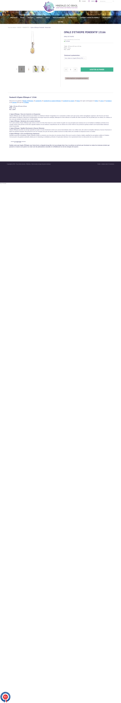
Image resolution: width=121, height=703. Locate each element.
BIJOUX (22, 17)
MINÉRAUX (39, 17)
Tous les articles (12, 27)
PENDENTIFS (26, 27)
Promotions (107, 17)
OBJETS (47, 17)
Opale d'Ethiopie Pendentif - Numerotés (41, 27)
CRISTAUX (30, 17)
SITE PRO (60, 22)
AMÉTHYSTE (13, 17)
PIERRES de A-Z (72, 17)
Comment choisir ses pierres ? (90, 17)
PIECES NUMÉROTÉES (59, 17)
